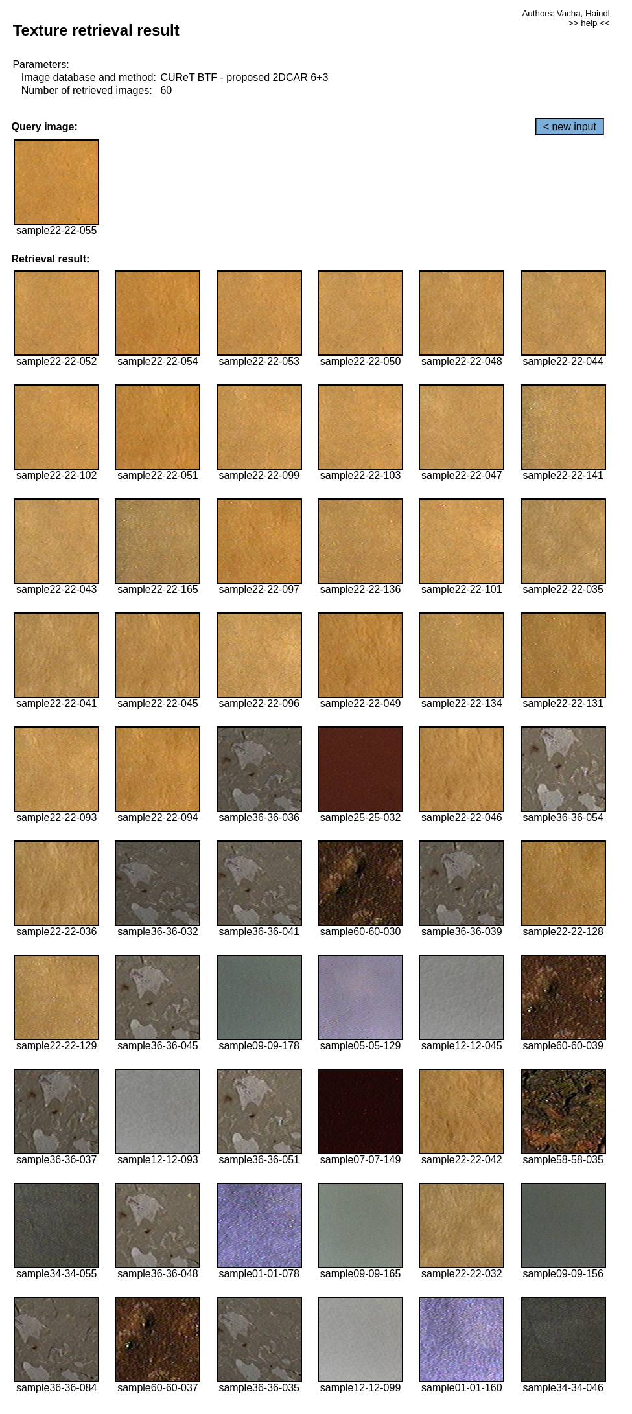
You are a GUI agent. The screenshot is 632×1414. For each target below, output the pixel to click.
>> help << (589, 23)
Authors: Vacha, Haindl (565, 13)
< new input (569, 126)
